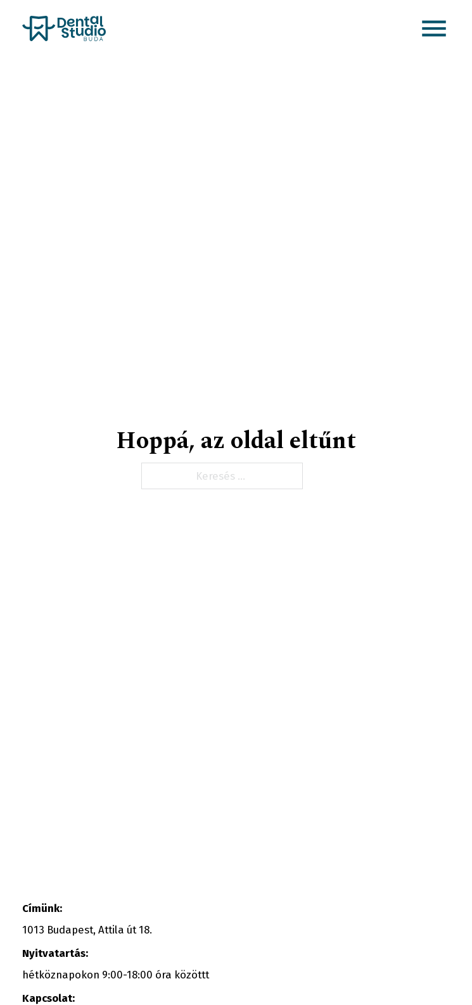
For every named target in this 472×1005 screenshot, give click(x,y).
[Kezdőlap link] (64, 28)
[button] (434, 28)
